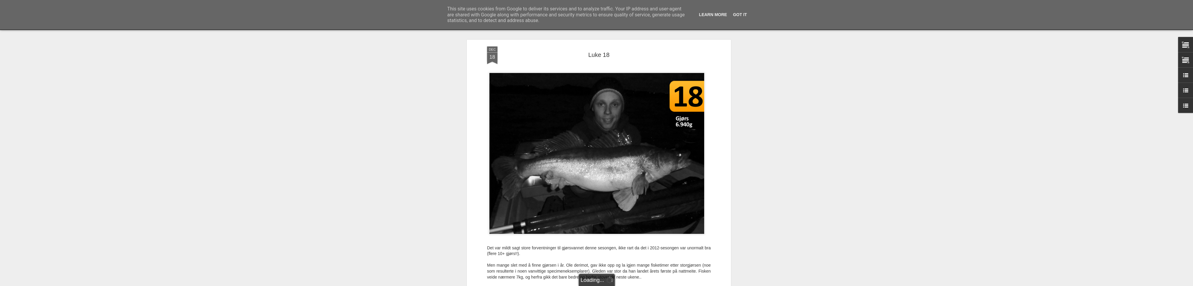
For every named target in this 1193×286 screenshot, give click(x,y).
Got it (740, 14)
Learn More (713, 14)
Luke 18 (598, 54)
